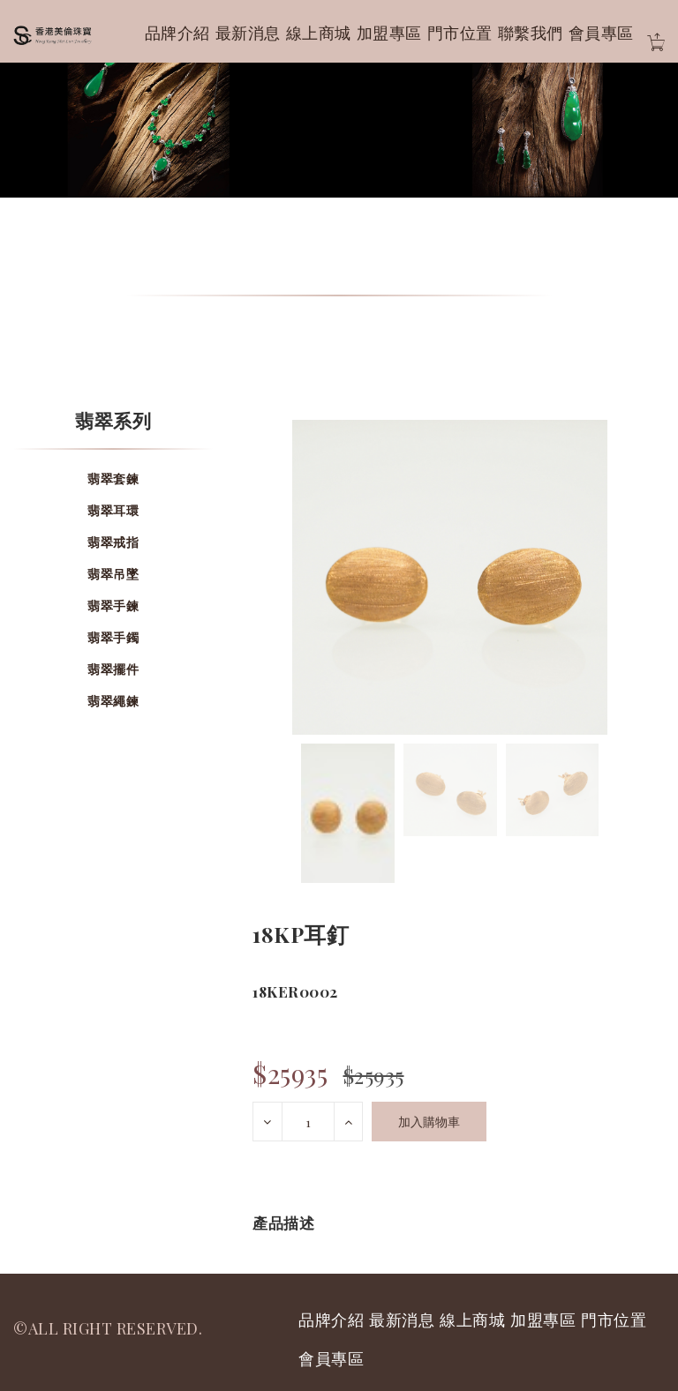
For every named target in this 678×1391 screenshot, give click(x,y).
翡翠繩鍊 (113, 700)
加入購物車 (429, 1121)
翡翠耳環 (113, 510)
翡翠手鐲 (113, 637)
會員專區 (601, 32)
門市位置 (460, 32)
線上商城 (318, 32)
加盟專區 (389, 32)
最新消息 (248, 32)
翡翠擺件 (113, 669)
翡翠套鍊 (113, 478)
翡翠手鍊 (113, 605)
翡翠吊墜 (113, 573)
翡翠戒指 (113, 542)
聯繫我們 (530, 32)
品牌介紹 (177, 32)
